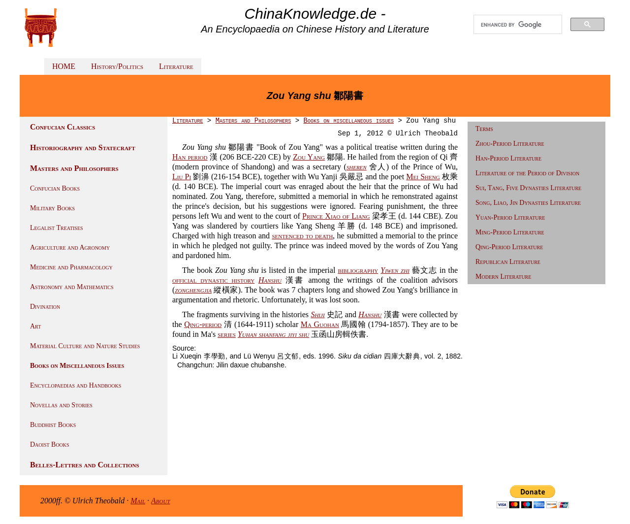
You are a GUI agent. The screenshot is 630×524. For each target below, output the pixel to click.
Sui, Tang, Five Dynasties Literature (528, 188)
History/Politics (117, 66)
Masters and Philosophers (74, 168)
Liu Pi (181, 176)
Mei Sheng (423, 176)
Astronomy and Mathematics (72, 287)
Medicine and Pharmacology (71, 267)
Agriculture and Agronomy (70, 247)
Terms (484, 128)
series (227, 334)
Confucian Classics (62, 127)
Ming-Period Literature (509, 232)
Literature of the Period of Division (527, 173)
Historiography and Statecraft (82, 147)
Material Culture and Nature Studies (85, 346)
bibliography (358, 270)
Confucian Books (55, 188)
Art (35, 326)
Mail (137, 500)
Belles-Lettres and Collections (84, 464)
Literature (176, 66)
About (160, 500)
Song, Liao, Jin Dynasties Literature (528, 202)
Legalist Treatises (56, 227)
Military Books (52, 208)
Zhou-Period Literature (509, 143)
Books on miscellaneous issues (348, 121)
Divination (45, 306)
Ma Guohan (320, 324)
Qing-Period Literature (509, 247)
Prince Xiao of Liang (336, 216)
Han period (189, 157)
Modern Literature (503, 276)
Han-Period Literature (508, 158)
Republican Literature (507, 261)
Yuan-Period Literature (510, 217)
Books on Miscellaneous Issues (77, 365)
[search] (518, 24)
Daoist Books (49, 444)
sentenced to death (302, 235)
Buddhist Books (53, 424)
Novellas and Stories (61, 405)
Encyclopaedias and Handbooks (75, 385)
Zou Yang (309, 157)
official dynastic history (213, 280)
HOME (63, 66)
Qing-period (202, 324)
